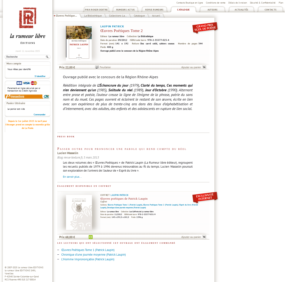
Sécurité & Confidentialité (262, 2)
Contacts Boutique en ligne (189, 2)
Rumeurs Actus (125, 9)
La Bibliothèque (93, 15)
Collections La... (118, 15)
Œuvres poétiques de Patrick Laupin (124, 198)
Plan (281, 2)
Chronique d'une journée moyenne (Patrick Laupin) (126, 207)
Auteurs (213, 9)
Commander (40, 114)
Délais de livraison (237, 2)
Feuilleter (105, 67)
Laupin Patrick (112, 26)
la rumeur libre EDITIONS (30, 267)
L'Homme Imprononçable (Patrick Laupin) (87, 259)
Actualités (241, 9)
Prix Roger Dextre (96, 9)
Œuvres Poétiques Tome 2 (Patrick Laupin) (160, 205)
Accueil (156, 15)
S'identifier (40, 76)
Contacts (271, 9)
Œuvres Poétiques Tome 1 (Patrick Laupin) (125, 205)
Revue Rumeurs (154, 9)
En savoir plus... (72, 177)
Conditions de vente (215, 2)
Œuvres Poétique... (66, 15)
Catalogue (183, 9)
